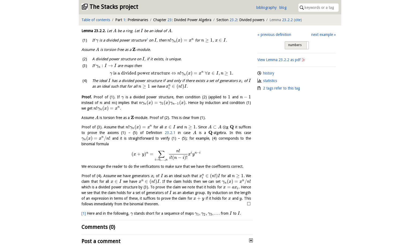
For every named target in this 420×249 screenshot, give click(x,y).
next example (322, 34)
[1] (83, 213)
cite (298, 20)
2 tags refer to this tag (281, 88)
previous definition (276, 34)
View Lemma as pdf (279, 60)
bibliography (266, 7)
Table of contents (95, 20)
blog (283, 7)
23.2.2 (287, 20)
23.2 (233, 20)
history (268, 73)
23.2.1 (170, 133)
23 (169, 20)
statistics (270, 81)
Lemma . (93, 31)
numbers (295, 45)
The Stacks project (113, 6)
